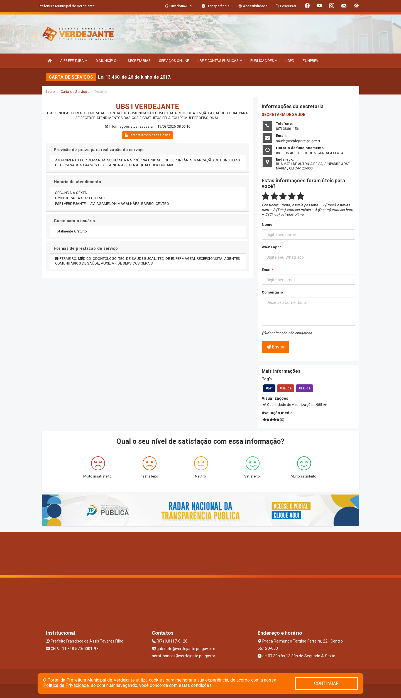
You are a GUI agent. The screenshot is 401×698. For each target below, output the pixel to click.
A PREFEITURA (73, 61)
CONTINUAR (326, 683)
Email (267, 270)
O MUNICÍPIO (107, 61)
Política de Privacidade (66, 685)
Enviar (275, 347)
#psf (269, 388)
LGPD (289, 61)
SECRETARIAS (139, 61)
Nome (267, 224)
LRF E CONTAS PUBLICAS (219, 61)
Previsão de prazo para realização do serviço (99, 149)
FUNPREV (310, 61)
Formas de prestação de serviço (86, 248)
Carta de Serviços (75, 91)
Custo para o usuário (74, 220)
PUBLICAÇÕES (263, 61)
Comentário (272, 292)
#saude (304, 388)
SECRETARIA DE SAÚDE (283, 114)
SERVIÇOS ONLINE (174, 61)
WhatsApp (271, 247)
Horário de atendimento (77, 181)
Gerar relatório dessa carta (148, 135)
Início (50, 91)
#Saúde (286, 388)
